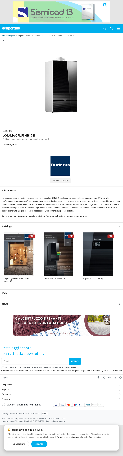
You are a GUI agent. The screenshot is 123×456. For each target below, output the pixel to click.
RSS (30, 414)
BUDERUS (7, 131)
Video (5, 293)
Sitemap (36, 414)
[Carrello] (111, 28)
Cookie (12, 414)
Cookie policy (95, 437)
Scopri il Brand (60, 181)
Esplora (5, 389)
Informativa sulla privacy (66, 437)
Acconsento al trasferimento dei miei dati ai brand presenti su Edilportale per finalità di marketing (42, 367)
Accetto (39, 444)
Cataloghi (7, 226)
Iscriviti (75, 361)
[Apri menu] (118, 28)
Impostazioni (18, 444)
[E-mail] (35, 361)
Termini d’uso (21, 414)
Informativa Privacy (34, 370)
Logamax (12, 144)
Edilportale (7, 385)
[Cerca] (104, 28)
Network (6, 399)
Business (6, 394)
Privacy (5, 414)
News (5, 303)
